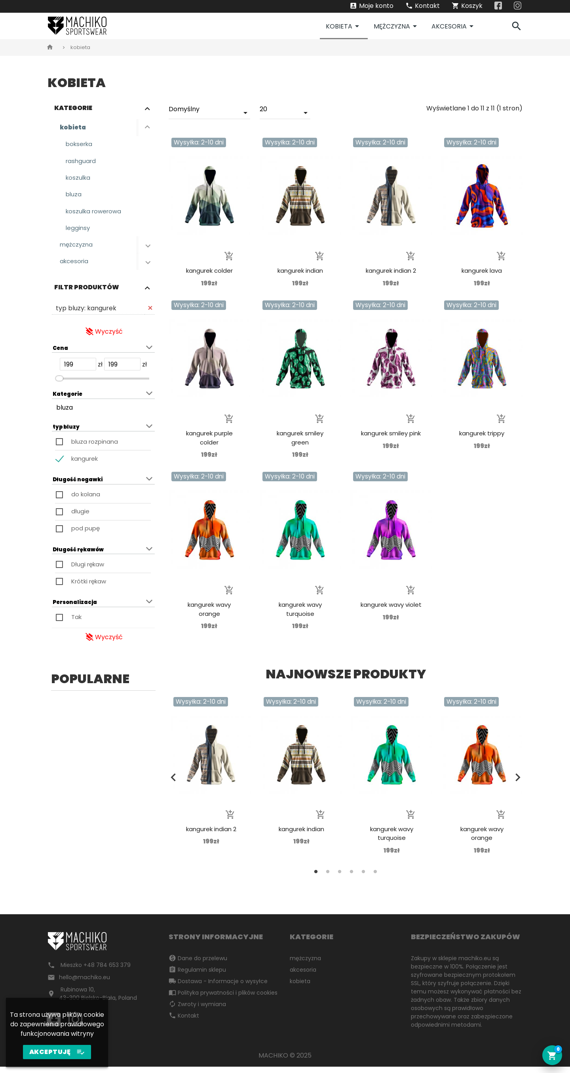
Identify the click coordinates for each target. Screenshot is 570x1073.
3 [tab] (103, 908)
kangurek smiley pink (391, 433)
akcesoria (453, 26)
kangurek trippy (481, 433)
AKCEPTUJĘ (57, 1052)
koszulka (79, 179)
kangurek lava (482, 270)
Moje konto (371, 6)
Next (153, 800)
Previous (52, 800)
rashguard (82, 162)
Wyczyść (104, 337)
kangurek (84, 464)
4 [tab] (115, 908)
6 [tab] (375, 871)
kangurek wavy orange (209, 609)
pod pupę (85, 534)
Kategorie (73, 107)
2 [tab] (91, 908)
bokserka (80, 145)
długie (80, 517)
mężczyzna (397, 26)
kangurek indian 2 (391, 270)
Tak (76, 623)
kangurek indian (300, 270)
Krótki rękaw (88, 587)
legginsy (78, 232)
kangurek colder (209, 270)
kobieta (344, 26)
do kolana (85, 500)
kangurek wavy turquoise (300, 609)
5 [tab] (127, 908)
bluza (74, 197)
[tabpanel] (103, 803)
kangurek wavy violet (391, 604)
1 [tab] (80, 908)
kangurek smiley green (300, 437)
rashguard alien (103, 879)
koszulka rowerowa (95, 214)
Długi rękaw (87, 570)
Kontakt (422, 6)
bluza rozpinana (94, 447)
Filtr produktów (86, 293)
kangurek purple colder (209, 437)
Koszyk (467, 6)
